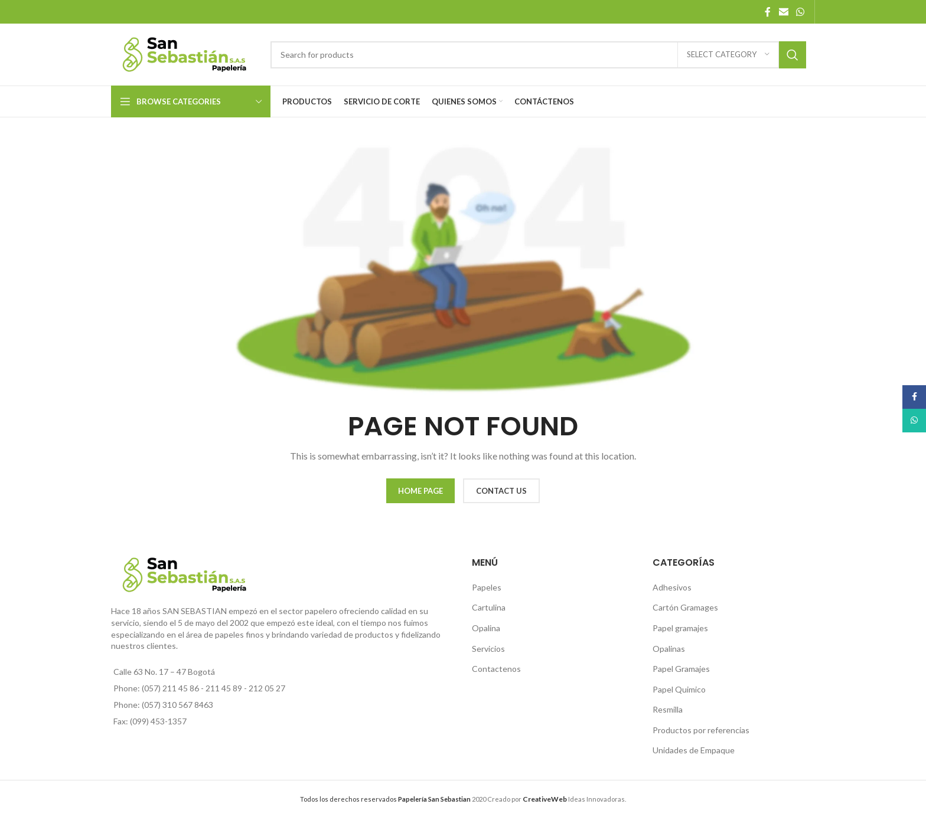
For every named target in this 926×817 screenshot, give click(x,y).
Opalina (486, 628)
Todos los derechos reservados (385, 799)
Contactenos (496, 669)
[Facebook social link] (768, 12)
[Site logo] (185, 53)
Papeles (486, 587)
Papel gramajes (680, 628)
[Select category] (728, 54)
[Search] (538, 54)
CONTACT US (501, 491)
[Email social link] (783, 12)
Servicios (488, 649)
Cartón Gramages (685, 607)
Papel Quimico (679, 689)
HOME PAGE (420, 491)
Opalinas (669, 649)
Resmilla (668, 709)
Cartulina (489, 607)
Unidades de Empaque (694, 750)
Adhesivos (672, 587)
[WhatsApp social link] (800, 12)
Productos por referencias (701, 730)
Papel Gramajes (681, 669)
